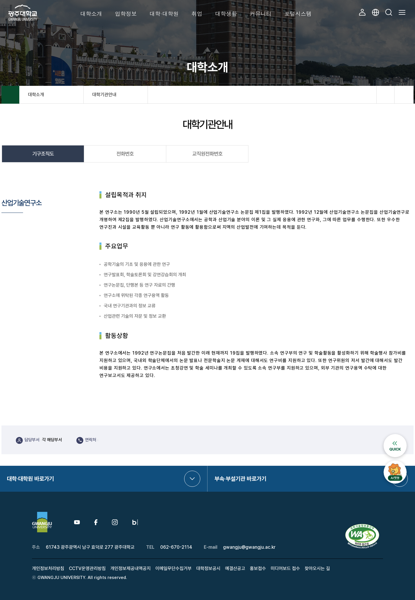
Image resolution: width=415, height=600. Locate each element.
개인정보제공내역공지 (130, 568)
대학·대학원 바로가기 (30, 478)
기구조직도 (43, 154)
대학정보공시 (208, 568)
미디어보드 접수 (285, 568)
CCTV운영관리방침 (87, 568)
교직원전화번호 (207, 154)
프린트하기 (404, 95)
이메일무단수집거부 (173, 568)
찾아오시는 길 (317, 568)
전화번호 (125, 154)
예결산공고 (235, 568)
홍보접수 (258, 568)
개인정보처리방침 (48, 568)
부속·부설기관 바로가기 (240, 478)
